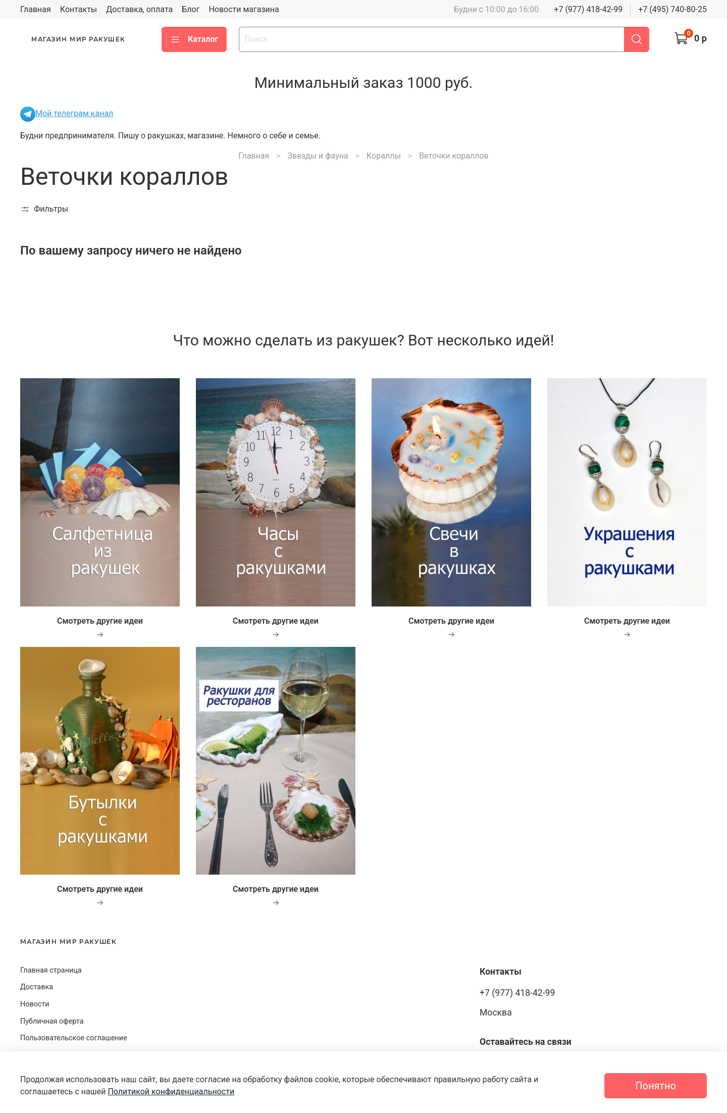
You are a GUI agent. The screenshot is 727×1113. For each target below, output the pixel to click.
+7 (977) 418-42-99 (588, 9)
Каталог (194, 39)
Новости (34, 1004)
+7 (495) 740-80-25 (672, 9)
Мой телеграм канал (66, 113)
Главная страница (51, 970)
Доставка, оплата (139, 9)
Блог (190, 9)
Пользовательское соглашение (73, 1038)
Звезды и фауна (318, 156)
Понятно (655, 1086)
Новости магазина (244, 9)
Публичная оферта (52, 1021)
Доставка (36, 987)
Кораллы (384, 156)
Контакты (78, 9)
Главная (35, 9)
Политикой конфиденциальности (171, 1091)
